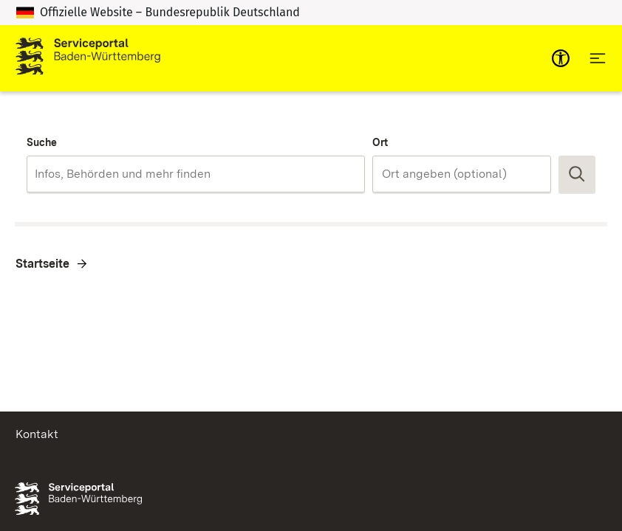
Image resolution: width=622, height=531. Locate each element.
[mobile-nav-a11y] (560, 58)
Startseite (42, 264)
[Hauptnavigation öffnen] (597, 58)
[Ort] (461, 174)
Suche (42, 142)
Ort (380, 142)
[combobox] (196, 174)
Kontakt (37, 434)
